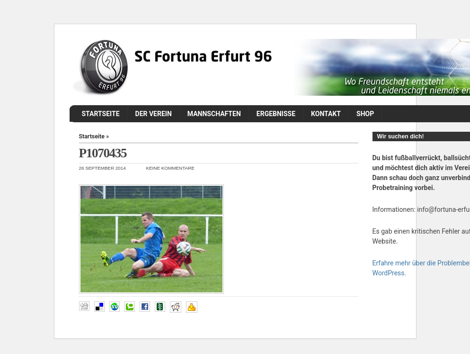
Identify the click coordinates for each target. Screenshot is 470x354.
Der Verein (153, 114)
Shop (365, 114)
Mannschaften (214, 114)
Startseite (101, 114)
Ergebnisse (276, 114)
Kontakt (326, 114)
